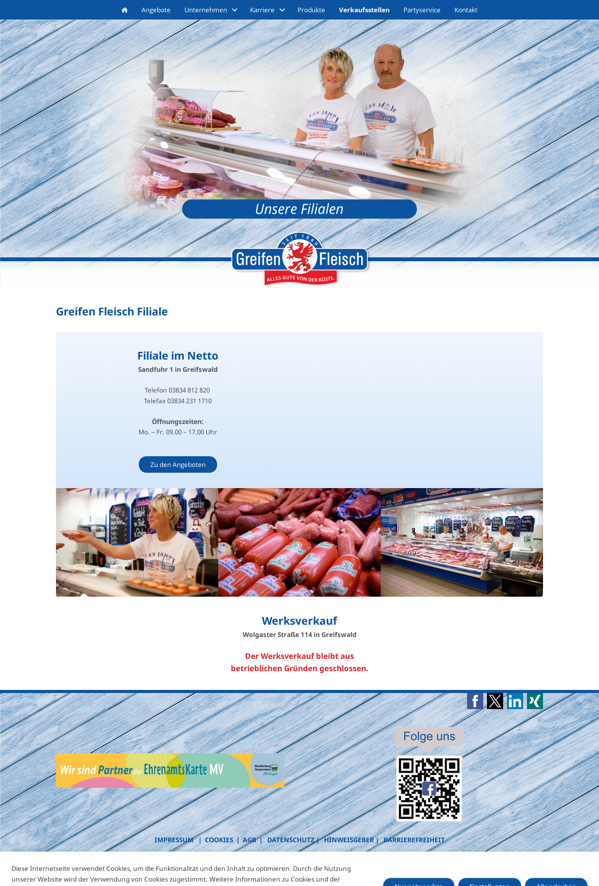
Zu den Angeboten (178, 464)
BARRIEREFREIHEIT (414, 839)
